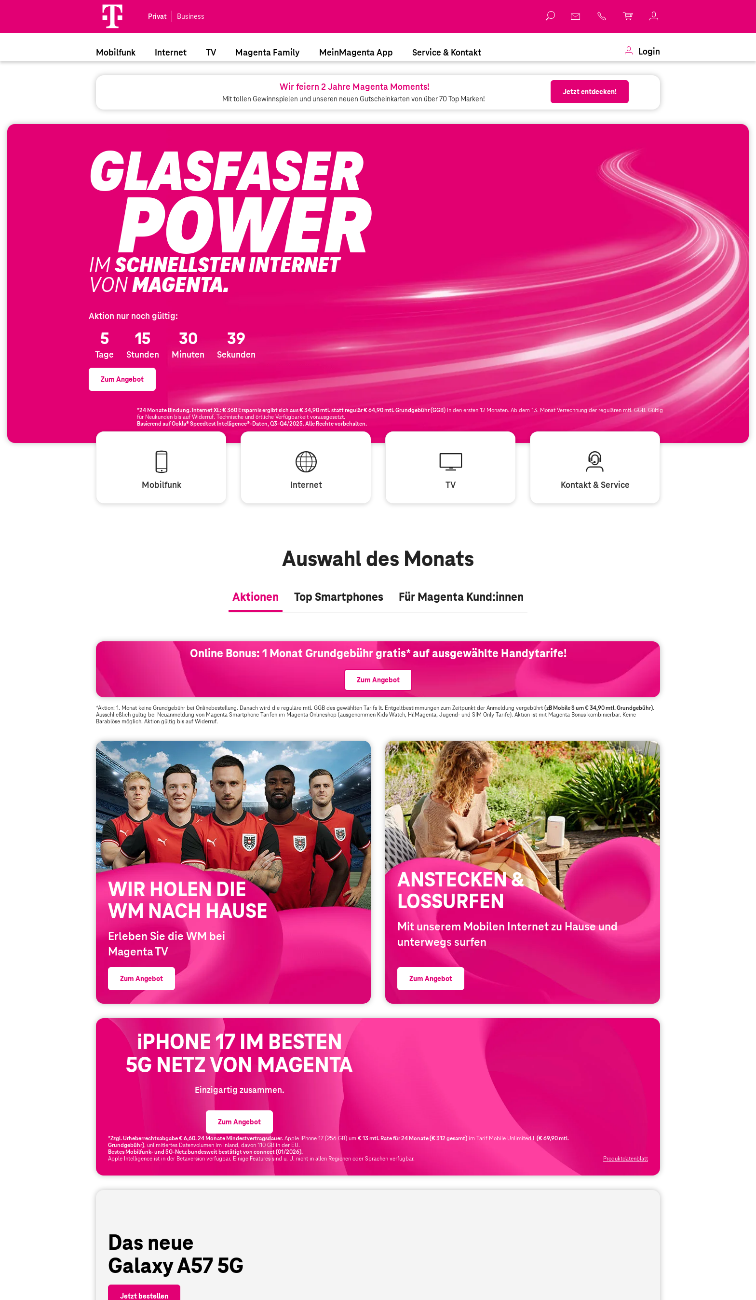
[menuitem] (115, 51)
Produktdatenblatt (625, 1289)
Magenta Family (267, 52)
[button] (112, 16)
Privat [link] (157, 16)
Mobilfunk (115, 52)
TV (211, 52)
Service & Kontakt (446, 52)
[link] (576, 16)
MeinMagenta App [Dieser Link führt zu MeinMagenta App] (356, 52)
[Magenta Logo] (112, 16)
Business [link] (190, 16)
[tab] (256, 641)
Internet (171, 52)
